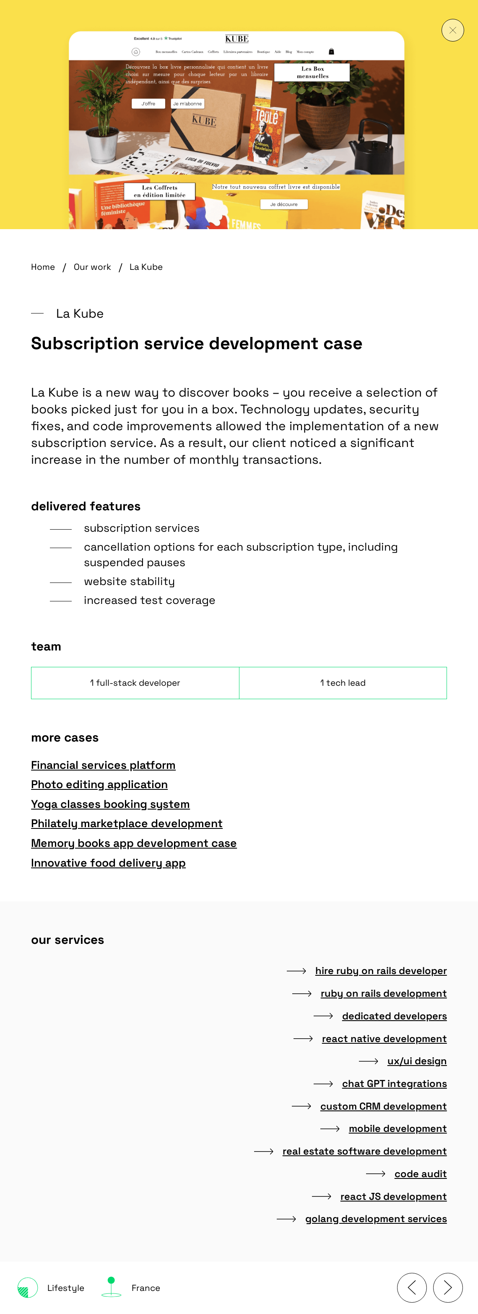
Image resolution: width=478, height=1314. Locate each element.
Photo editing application (105, 784)
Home (43, 266)
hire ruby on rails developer (367, 970)
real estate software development (350, 1151)
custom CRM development (369, 1106)
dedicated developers (380, 1016)
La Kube (146, 266)
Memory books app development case (140, 843)
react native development (370, 1038)
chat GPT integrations (380, 1083)
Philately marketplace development (133, 823)
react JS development (379, 1196)
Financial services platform (109, 765)
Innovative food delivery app (114, 863)
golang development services (362, 1218)
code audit (406, 1174)
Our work (92, 266)
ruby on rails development (369, 993)
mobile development (383, 1128)
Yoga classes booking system (117, 804)
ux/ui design (403, 1061)
